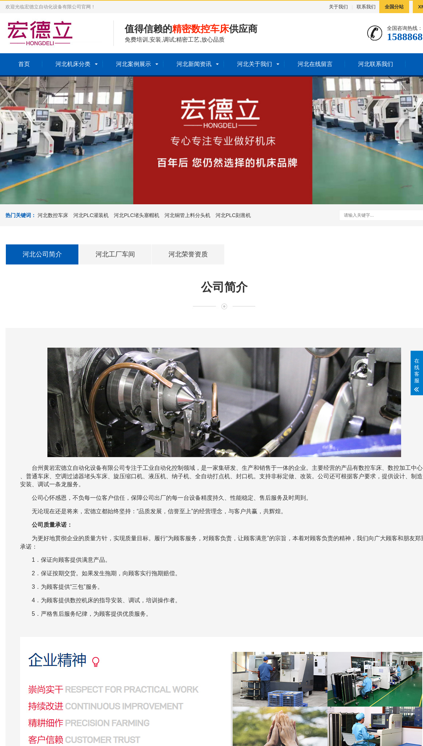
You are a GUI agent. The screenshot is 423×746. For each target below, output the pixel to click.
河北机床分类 (72, 64)
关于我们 (338, 6)
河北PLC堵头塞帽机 (136, 215)
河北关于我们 (254, 64)
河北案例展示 (133, 64)
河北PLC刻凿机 (233, 215)
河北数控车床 (53, 215)
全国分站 (394, 6)
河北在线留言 (315, 64)
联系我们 (366, 6)
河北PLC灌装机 (91, 215)
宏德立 (64, 468)
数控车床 (370, 468)
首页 (24, 64)
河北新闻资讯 (194, 64)
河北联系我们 (375, 64)
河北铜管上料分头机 (187, 215)
